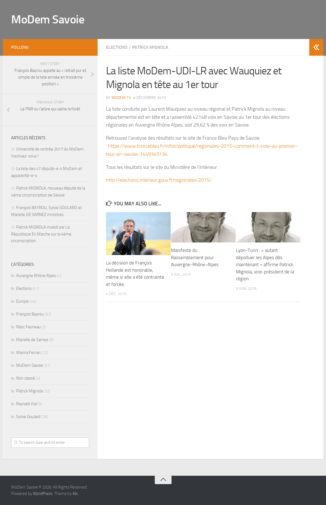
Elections (117, 47)
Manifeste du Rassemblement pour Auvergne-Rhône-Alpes (195, 257)
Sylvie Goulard (28, 416)
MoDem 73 (121, 97)
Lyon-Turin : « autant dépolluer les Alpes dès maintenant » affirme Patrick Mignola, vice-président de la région (265, 264)
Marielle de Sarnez (32, 339)
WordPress (42, 493)
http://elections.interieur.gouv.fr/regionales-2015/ (158, 180)
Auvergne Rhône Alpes (36, 275)
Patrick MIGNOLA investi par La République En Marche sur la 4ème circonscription (41, 234)
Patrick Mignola (150, 47)
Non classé (25, 378)
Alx (75, 493)
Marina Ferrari (28, 352)
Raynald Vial (26, 403)
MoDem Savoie (47, 19)
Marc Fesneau (28, 326)
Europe (22, 301)
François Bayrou (30, 314)
